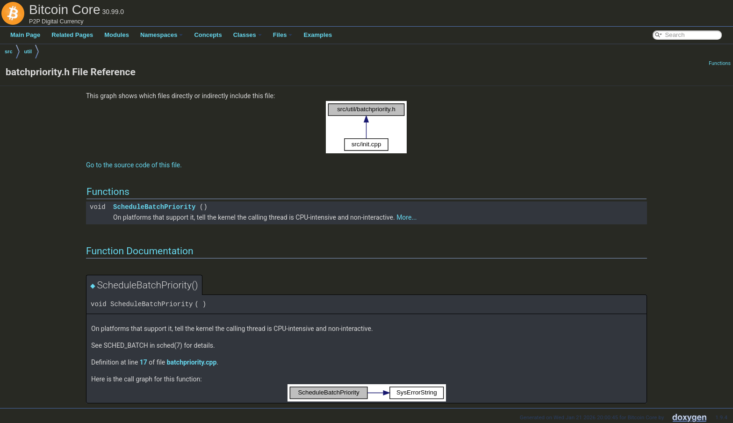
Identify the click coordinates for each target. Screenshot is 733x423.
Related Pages (72, 34)
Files (283, 34)
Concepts (208, 34)
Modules (116, 34)
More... (406, 217)
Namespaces (161, 34)
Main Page (25, 34)
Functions (720, 63)
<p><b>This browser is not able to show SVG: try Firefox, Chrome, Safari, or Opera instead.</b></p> (366, 127)
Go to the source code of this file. (134, 165)
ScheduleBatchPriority (154, 206)
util (28, 51)
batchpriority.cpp (192, 362)
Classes (247, 34)
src (9, 51)
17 (143, 362)
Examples (317, 34)
